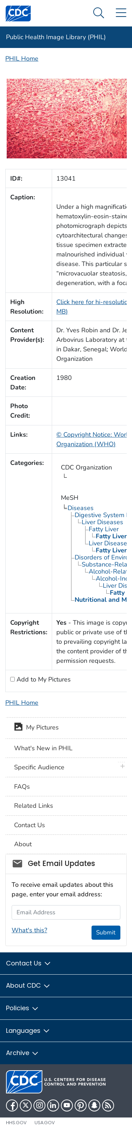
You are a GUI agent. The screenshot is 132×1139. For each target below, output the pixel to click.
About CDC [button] (28, 985)
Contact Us (29, 825)
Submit (105, 932)
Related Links (33, 805)
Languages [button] (28, 1030)
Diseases (81, 508)
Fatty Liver (104, 529)
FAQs (22, 786)
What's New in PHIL (43, 748)
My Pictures (36, 728)
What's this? (29, 930)
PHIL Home (21, 58)
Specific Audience (39, 767)
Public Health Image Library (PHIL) (56, 37)
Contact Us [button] (28, 963)
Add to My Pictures (43, 679)
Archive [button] (22, 1052)
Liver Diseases (102, 522)
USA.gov (44, 1122)
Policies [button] (22, 1008)
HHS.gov (16, 1122)
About (23, 844)
